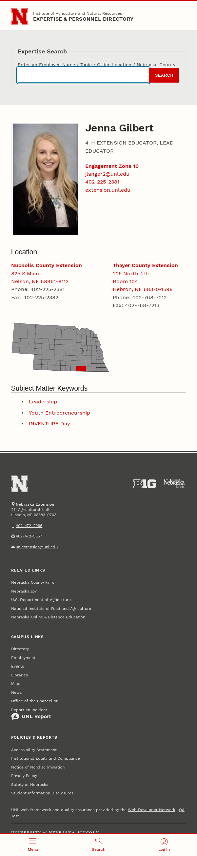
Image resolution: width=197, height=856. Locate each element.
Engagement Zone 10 (112, 166)
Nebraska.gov (24, 591)
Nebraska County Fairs (32, 582)
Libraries (19, 675)
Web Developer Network (151, 809)
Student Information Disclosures (42, 793)
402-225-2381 (102, 182)
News (16, 692)
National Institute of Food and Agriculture (51, 608)
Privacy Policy (24, 775)
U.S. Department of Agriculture (41, 599)
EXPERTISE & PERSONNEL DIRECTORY (83, 19)
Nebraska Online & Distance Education (48, 617)
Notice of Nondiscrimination (38, 767)
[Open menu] (33, 845)
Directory (20, 649)
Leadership (43, 402)
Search (164, 75)
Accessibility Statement (34, 750)
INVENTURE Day (49, 423)
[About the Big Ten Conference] (144, 484)
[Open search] (98, 845)
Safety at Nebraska (30, 784)
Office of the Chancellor (34, 701)
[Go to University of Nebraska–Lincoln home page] (19, 16)
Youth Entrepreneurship (59, 413)
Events (17, 666)
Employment (23, 657)
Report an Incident (31, 714)
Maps (16, 683)
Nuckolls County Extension (46, 265)
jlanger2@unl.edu (107, 174)
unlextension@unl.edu (37, 547)
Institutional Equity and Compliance (45, 758)
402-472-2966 (29, 525)
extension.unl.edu (107, 190)
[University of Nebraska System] (174, 484)
